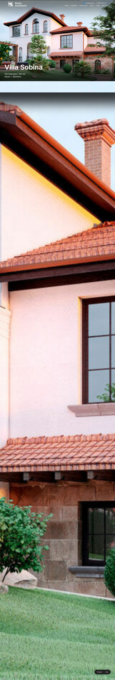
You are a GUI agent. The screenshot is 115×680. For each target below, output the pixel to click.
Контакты (104, 5)
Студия (98, 5)
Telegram (99, 672)
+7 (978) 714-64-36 (101, 3)
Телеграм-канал (90, 3)
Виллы (67, 5)
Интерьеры (74, 5)
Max (107, 672)
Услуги (91, 5)
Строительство (83, 5)
